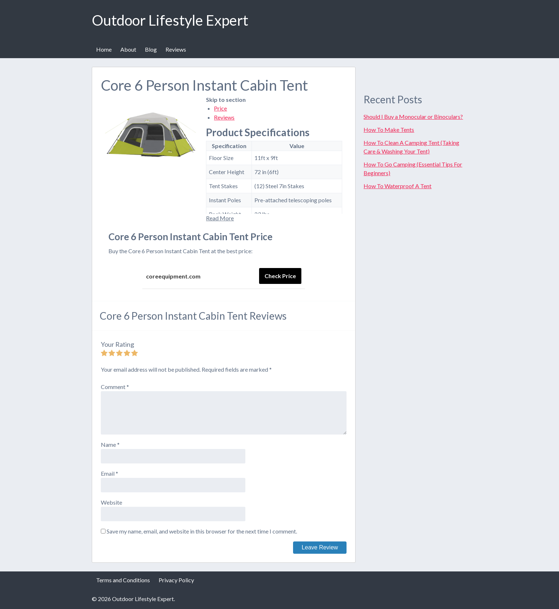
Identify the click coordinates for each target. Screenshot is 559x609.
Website (111, 502)
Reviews (175, 49)
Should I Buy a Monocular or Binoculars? (413, 116)
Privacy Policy (176, 579)
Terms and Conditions (123, 579)
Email (109, 473)
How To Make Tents (389, 129)
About (128, 49)
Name (110, 444)
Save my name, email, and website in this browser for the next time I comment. (202, 531)
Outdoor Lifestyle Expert (170, 20)
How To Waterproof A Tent (397, 185)
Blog (151, 49)
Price (220, 108)
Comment (115, 386)
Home (104, 49)
